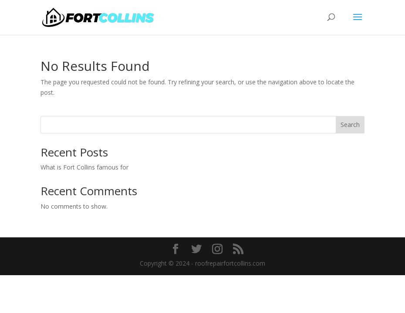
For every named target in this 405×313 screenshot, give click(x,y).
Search (350, 124)
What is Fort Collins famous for (84, 167)
